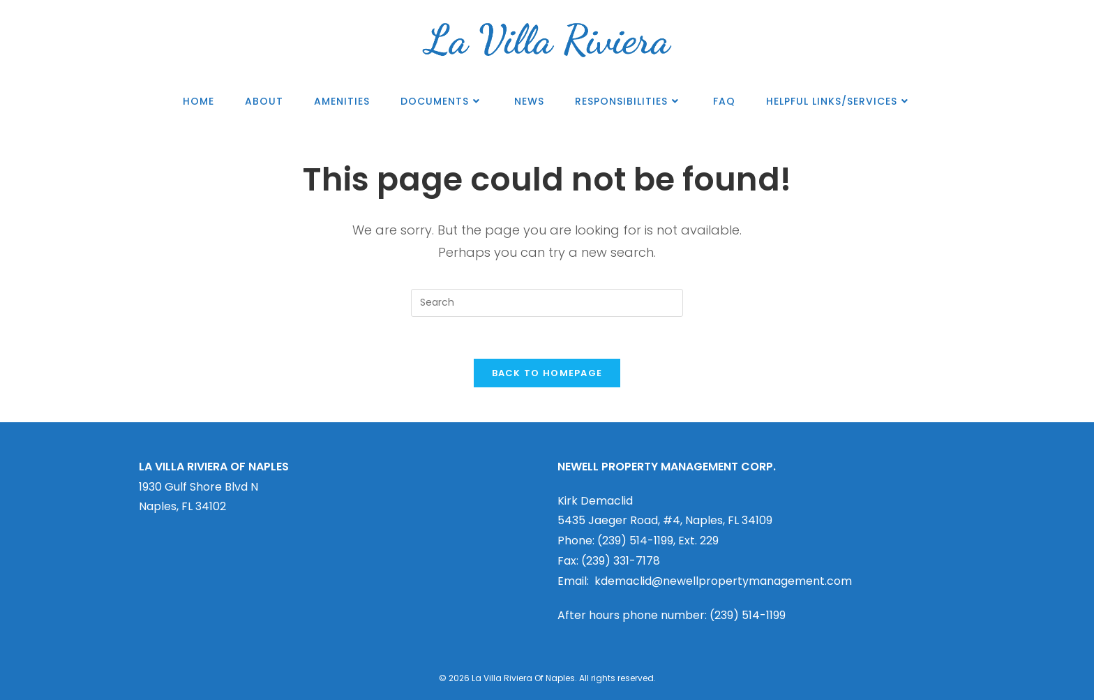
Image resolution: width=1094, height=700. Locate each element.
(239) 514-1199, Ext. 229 (658, 541)
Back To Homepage (547, 373)
